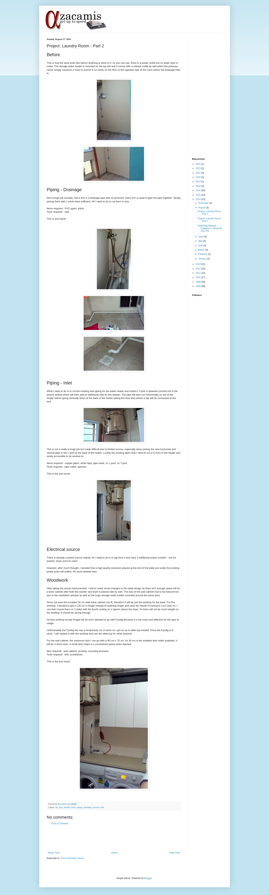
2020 (198, 177)
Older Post (174, 852)
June (201, 236)
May (200, 241)
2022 (198, 173)
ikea (61, 807)
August (202, 207)
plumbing (87, 807)
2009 (198, 282)
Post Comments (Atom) (72, 858)
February (203, 254)
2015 (198, 195)
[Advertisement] (115, 838)
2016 (198, 190)
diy (56, 807)
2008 (198, 286)
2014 (198, 199)
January (202, 258)
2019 (198, 181)
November (203, 203)
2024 (198, 164)
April (200, 245)
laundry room (70, 807)
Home (114, 852)
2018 (198, 186)
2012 (198, 268)
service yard (98, 807)
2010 (198, 277)
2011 (198, 273)
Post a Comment (60, 823)
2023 (198, 168)
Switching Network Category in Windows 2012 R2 (210, 228)
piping (79, 807)
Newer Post (53, 852)
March (201, 249)
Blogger (148, 878)
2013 (198, 264)
